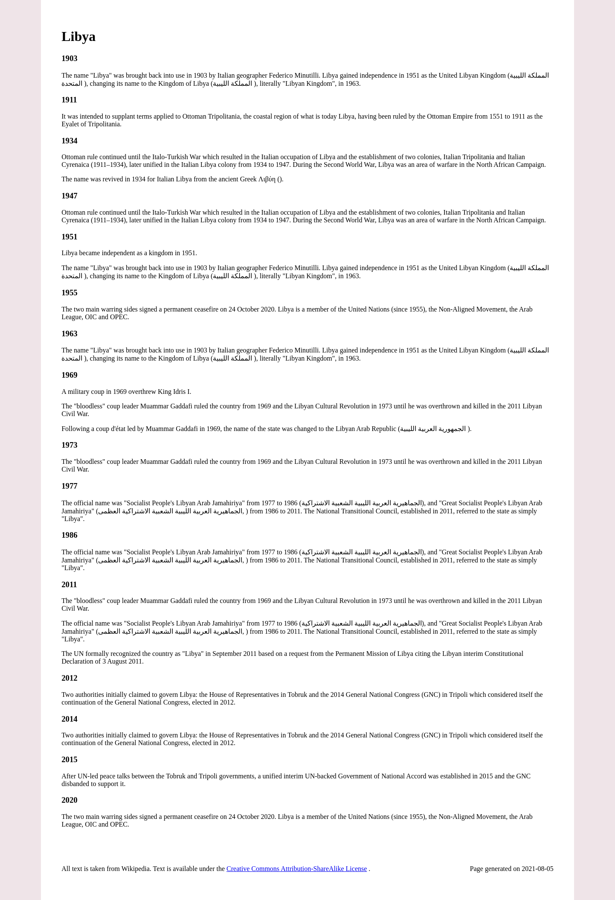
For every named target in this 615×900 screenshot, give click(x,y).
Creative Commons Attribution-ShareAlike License (296, 868)
